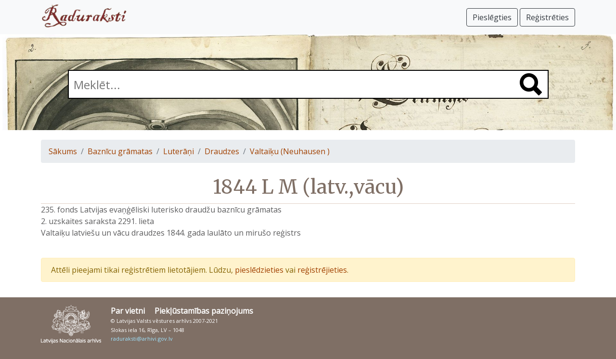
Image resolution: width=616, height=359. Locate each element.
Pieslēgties (492, 17)
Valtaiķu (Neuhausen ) (290, 151)
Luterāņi (178, 151)
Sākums (63, 151)
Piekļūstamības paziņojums (203, 311)
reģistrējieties (322, 270)
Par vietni (128, 311)
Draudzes (222, 151)
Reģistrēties (547, 17)
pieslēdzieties (259, 270)
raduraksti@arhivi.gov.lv (142, 338)
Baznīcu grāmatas (120, 151)
